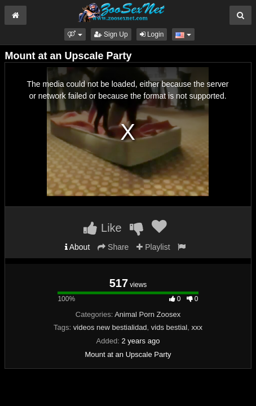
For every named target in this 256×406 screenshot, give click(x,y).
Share (113, 246)
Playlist (153, 246)
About (77, 246)
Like (102, 228)
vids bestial (169, 327)
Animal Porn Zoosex (147, 314)
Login (152, 34)
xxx (196, 327)
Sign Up (111, 34)
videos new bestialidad (110, 327)
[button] (74, 34)
